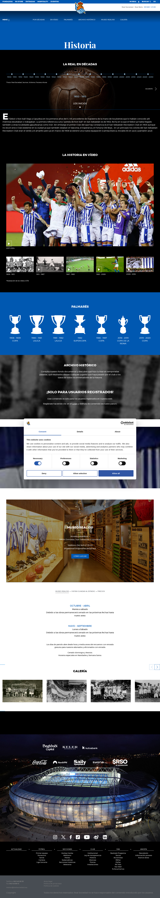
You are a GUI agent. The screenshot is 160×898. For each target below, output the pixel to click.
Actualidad (16, 849)
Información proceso (143, 855)
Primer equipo (42, 853)
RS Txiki (118, 864)
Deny (44, 473)
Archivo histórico (86, 20)
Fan (118, 849)
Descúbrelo (143, 853)
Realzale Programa (118, 853)
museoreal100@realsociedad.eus (80, 548)
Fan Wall (118, 867)
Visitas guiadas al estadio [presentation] (83, 591)
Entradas (30, 1)
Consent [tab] (42, 432)
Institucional (93, 853)
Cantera (42, 860)
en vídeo (54, 20)
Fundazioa (7, 1)
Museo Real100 (108, 20)
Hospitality (42, 1)
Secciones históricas (67, 862)
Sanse (41, 858)
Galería (123, 20)
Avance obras (143, 858)
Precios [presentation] (101, 591)
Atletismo (67, 855)
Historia (93, 858)
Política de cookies (51, 886)
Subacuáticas (67, 860)
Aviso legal (48, 881)
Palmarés (68, 20)
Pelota (67, 858)
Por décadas (39, 20)
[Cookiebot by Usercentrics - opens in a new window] (123, 423)
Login (75, 404)
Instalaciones (92, 864)
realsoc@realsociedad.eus (16, 887)
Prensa (93, 862)
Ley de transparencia (92, 855)
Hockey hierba (67, 853)
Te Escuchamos (118, 869)
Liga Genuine (41, 862)
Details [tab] (80, 432)
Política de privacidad (53, 884)
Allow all (116, 473)
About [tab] (117, 432)
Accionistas (118, 858)
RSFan (118, 860)
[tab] (62, 591)
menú (6, 20)
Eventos (55, 1)
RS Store (19, 1)
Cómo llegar (80, 556)
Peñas (118, 862)
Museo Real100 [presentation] (62, 591)
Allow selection (80, 473)
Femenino (42, 855)
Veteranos (67, 864)
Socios (118, 855)
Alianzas (92, 860)
